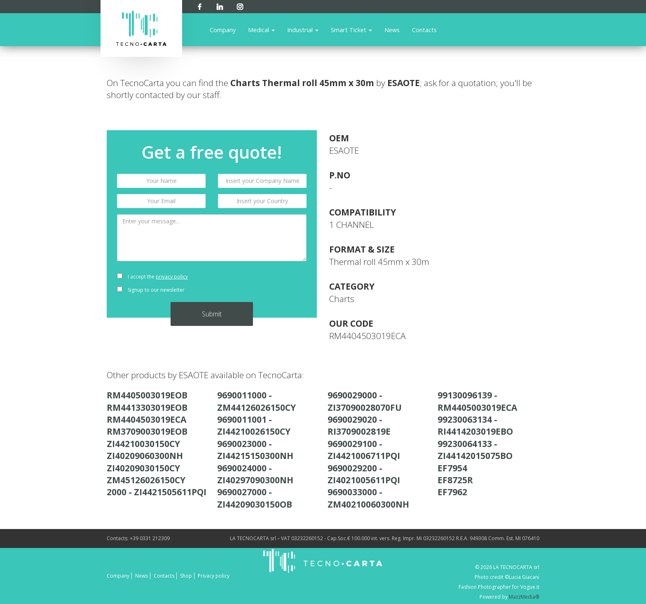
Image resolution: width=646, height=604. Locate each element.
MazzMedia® (524, 596)
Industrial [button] (302, 30)
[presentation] (262, 283)
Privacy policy (213, 575)
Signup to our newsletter (151, 289)
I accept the (152, 276)
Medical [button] (261, 30)
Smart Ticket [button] (351, 30)
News (392, 30)
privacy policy (172, 276)
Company (223, 30)
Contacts (424, 30)
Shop (186, 575)
